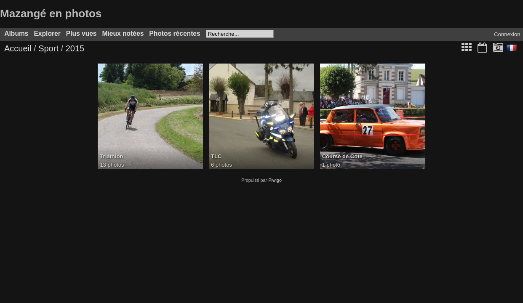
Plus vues (81, 33)
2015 (75, 48)
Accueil (17, 48)
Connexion (507, 34)
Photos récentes (174, 33)
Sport (48, 48)
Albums (16, 33)
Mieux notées (123, 33)
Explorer (47, 33)
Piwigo (275, 180)
